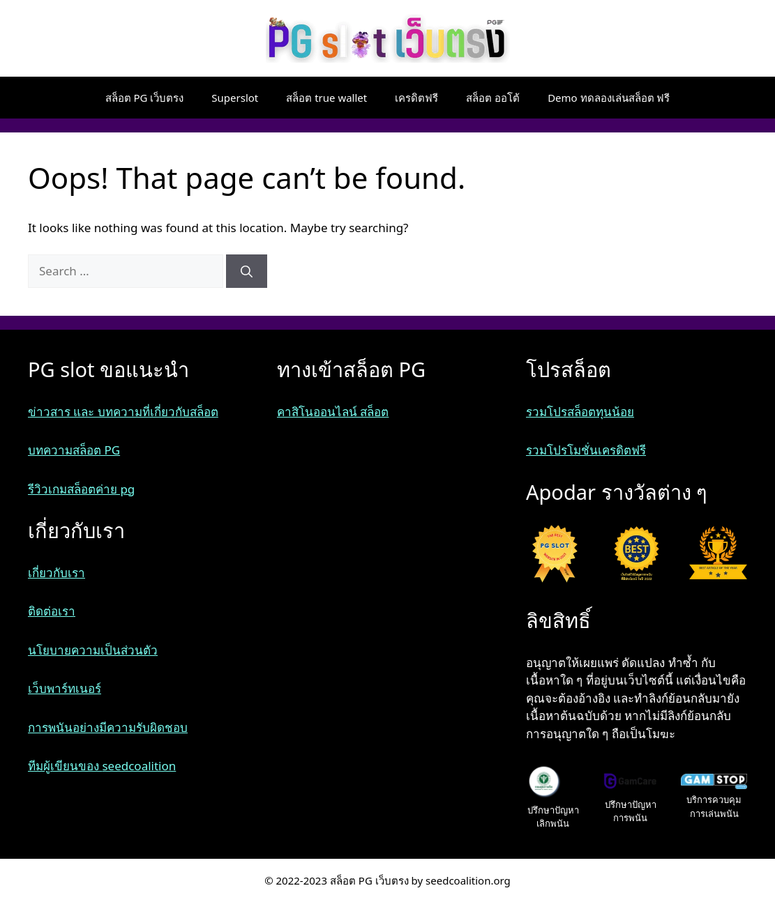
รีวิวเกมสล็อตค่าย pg (81, 489)
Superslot (234, 98)
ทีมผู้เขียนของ (65, 766)
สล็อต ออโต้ (493, 98)
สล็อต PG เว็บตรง (144, 98)
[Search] (246, 271)
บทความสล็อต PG (74, 450)
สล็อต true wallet (326, 98)
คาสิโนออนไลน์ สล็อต (333, 412)
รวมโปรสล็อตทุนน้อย (580, 412)
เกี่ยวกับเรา (56, 573)
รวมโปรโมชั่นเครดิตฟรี (586, 450)
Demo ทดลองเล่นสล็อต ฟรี (609, 98)
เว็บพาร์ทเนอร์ (64, 688)
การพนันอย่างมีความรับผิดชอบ (108, 727)
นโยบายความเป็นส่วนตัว (93, 650)
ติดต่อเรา (51, 611)
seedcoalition (139, 766)
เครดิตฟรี (416, 98)
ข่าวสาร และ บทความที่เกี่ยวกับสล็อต (123, 412)
